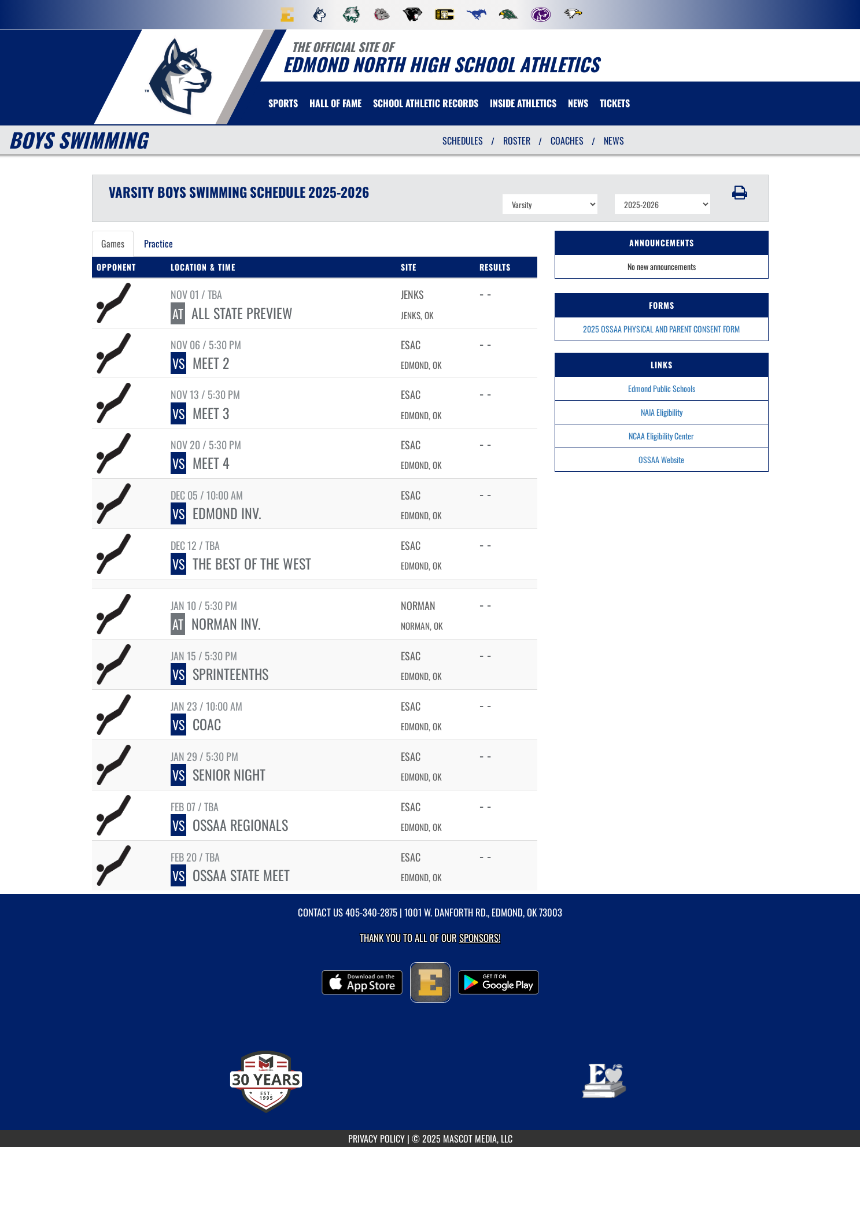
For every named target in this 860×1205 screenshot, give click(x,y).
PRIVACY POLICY (376, 1138)
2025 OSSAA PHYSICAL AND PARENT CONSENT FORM (661, 329)
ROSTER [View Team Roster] (516, 140)
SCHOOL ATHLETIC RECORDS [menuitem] (425, 103)
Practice (158, 243)
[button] (739, 192)
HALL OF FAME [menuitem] (335, 103)
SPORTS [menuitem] (283, 103)
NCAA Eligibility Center (661, 436)
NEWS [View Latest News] (614, 140)
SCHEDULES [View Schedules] (462, 140)
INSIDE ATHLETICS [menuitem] (523, 103)
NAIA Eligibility (661, 412)
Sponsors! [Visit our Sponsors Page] (479, 937)
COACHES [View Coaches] (567, 140)
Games (112, 243)
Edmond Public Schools (661, 388)
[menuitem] (287, 14)
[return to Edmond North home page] (179, 76)
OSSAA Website (661, 459)
